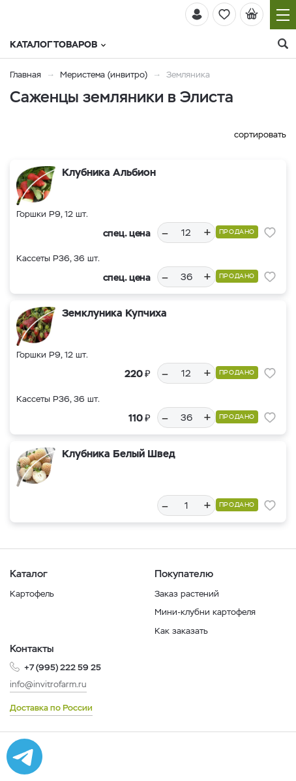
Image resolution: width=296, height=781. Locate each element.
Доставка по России (51, 707)
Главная (25, 74)
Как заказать (181, 630)
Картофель (32, 593)
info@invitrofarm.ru (48, 684)
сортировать (260, 134)
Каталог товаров (58, 44)
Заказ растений (187, 593)
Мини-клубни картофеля (205, 612)
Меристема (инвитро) (105, 74)
